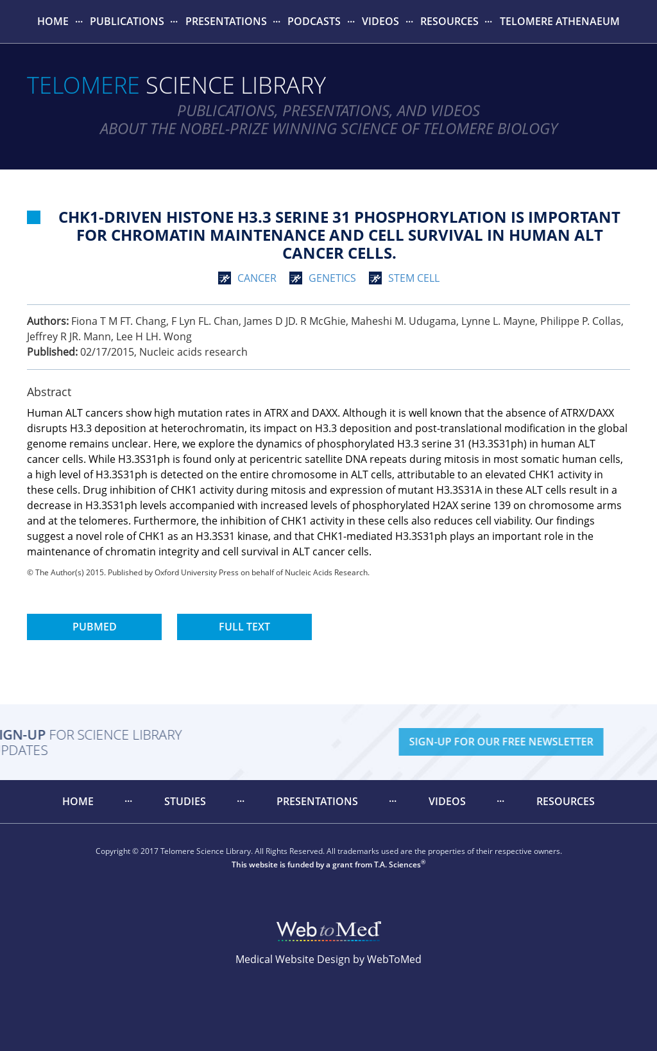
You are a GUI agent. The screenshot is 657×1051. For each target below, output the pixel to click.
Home (53, 21)
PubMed (95, 627)
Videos (380, 21)
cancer (257, 278)
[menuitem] (53, 21)
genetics (332, 278)
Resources (449, 21)
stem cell (413, 278)
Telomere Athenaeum (560, 21)
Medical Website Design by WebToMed (328, 959)
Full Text (244, 627)
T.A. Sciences (397, 864)
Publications (127, 21)
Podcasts (314, 21)
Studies (185, 801)
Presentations (226, 21)
